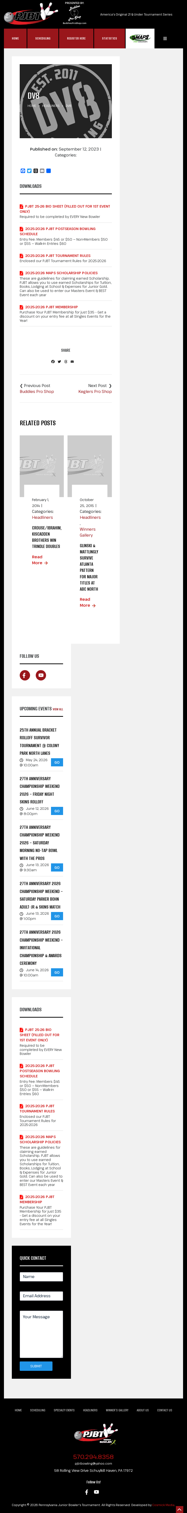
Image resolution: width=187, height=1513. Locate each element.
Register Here (76, 38)
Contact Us (164, 1410)
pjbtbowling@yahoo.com (93, 1463)
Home (15, 38)
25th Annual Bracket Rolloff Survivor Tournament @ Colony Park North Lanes (39, 741)
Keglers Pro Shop (95, 391)
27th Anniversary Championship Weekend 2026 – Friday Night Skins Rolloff (40, 790)
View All (58, 709)
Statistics (109, 38)
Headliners (51, 105)
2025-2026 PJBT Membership (51, 307)
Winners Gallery (88, 532)
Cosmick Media (163, 1505)
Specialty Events (64, 1410)
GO (57, 762)
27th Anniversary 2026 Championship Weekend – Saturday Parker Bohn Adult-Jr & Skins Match (41, 895)
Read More (37, 559)
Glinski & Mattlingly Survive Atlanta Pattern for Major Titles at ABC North (89, 567)
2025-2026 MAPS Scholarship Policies (61, 273)
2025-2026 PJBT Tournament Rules (57, 255)
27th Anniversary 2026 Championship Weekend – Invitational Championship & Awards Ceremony (41, 947)
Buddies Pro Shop (37, 391)
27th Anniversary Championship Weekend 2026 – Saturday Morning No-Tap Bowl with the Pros (40, 842)
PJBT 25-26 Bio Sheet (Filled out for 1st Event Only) (65, 209)
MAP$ (140, 38)
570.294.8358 (93, 1457)
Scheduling (43, 38)
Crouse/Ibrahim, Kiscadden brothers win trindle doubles (47, 537)
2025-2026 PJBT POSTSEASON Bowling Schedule (58, 231)
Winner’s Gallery (117, 1410)
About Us (143, 1410)
